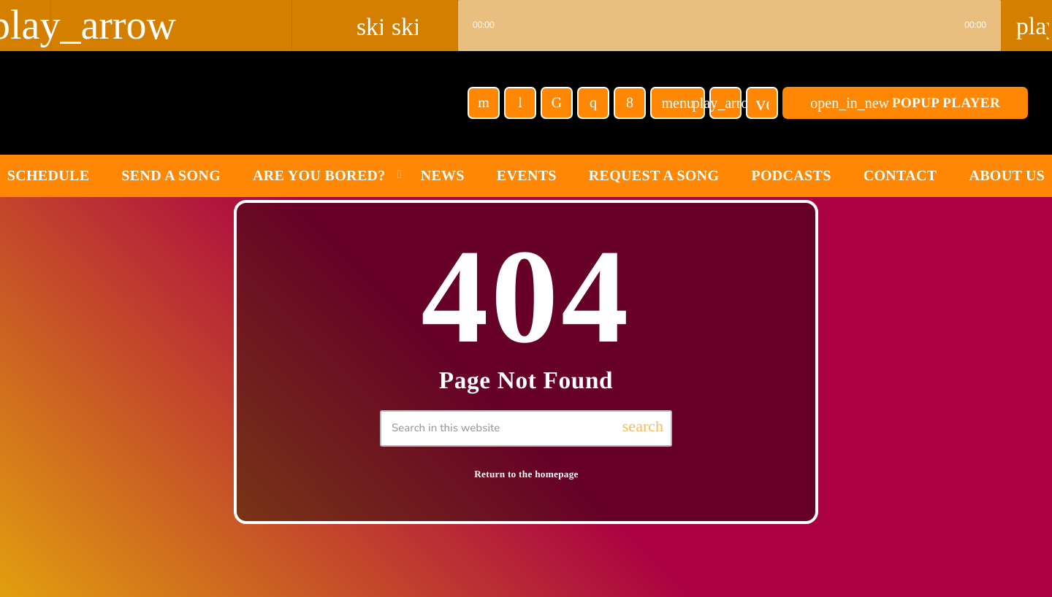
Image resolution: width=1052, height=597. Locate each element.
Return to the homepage (526, 474)
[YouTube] (484, 103)
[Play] (725, 103)
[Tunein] (520, 103)
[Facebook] (630, 103)
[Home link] (182, 102)
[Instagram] (593, 103)
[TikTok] (557, 103)
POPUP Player (905, 103)
